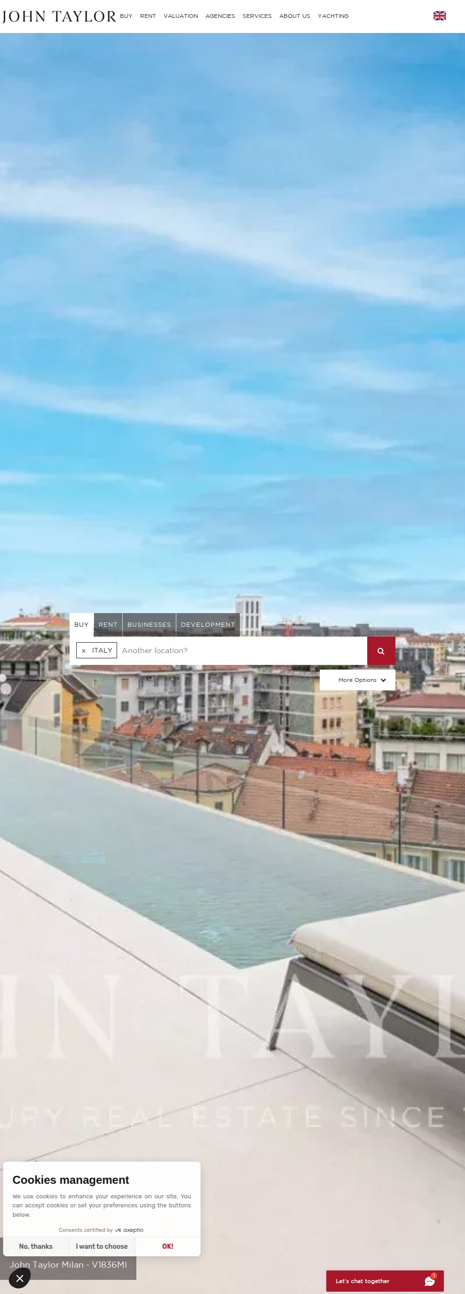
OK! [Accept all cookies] (86, 1247)
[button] (19, 1278)
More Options (358, 680)
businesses (149, 624)
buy (81, 624)
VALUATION (181, 16)
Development (208, 624)
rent (108, 624)
